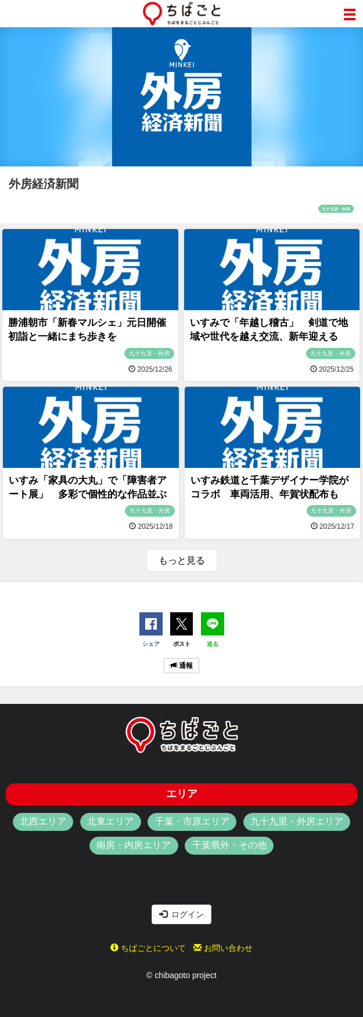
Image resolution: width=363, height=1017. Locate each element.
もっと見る (182, 560)
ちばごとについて (148, 948)
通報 (181, 666)
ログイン (181, 914)
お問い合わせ (223, 948)
